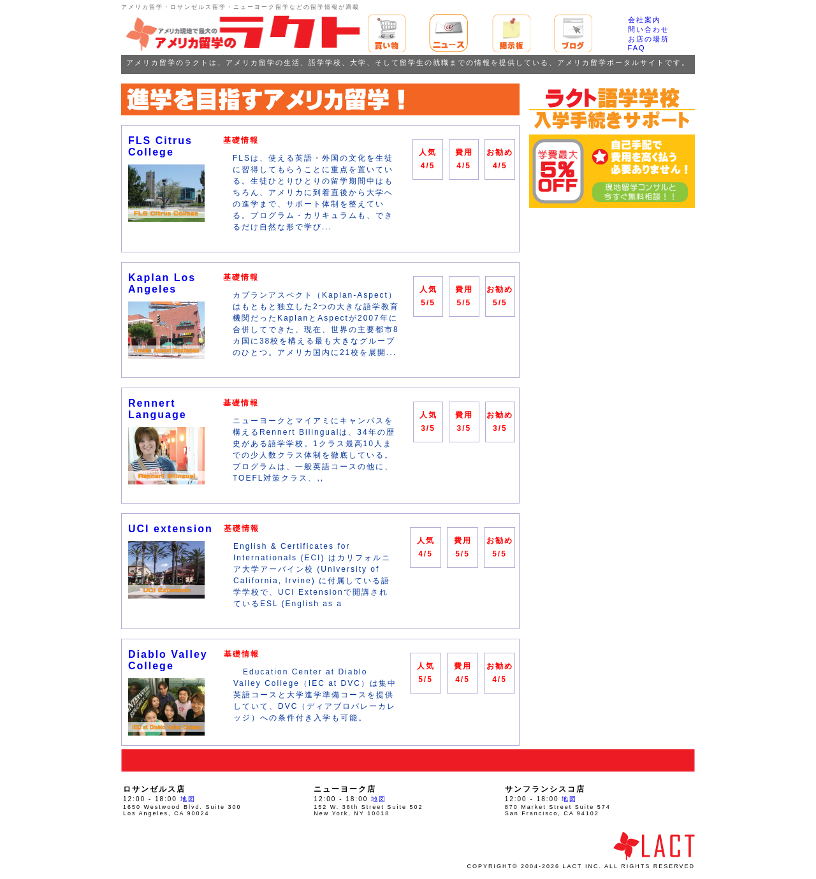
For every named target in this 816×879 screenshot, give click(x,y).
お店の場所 (648, 39)
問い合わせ (648, 29)
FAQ (637, 48)
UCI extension (170, 528)
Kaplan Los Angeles (162, 283)
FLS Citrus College (160, 146)
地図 (188, 799)
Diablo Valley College (168, 660)
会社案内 (644, 20)
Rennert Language (157, 409)
